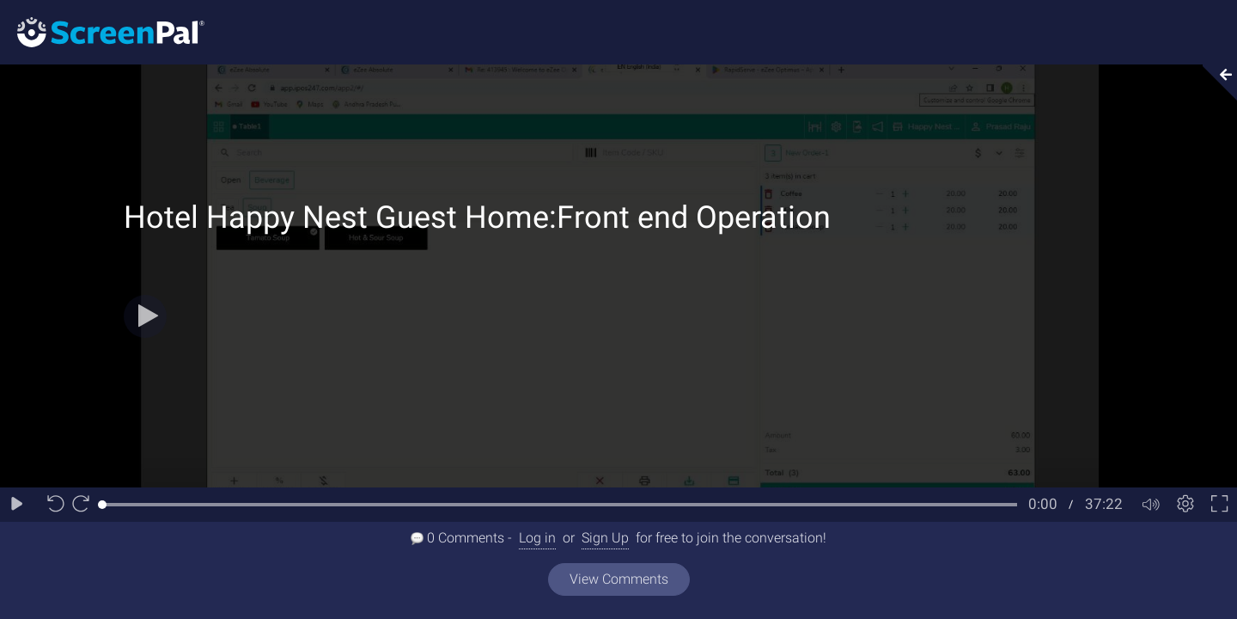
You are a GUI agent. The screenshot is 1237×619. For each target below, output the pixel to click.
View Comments (619, 579)
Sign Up (605, 538)
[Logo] (102, 31)
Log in (537, 538)
